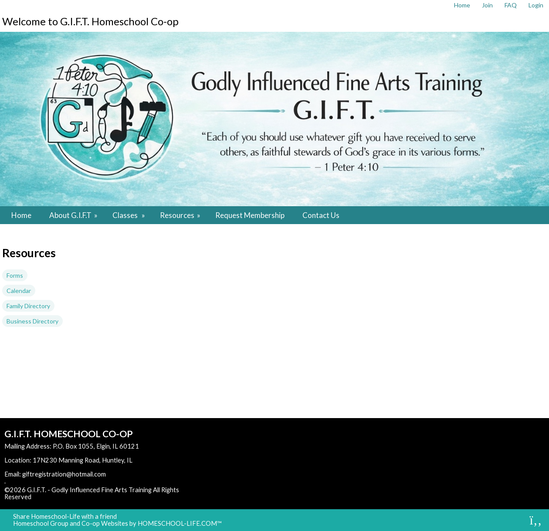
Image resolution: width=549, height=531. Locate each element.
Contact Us (320, 215)
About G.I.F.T (74, 215)
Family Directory (28, 306)
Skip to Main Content (69, 496)
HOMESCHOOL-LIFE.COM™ (180, 523)
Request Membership (250, 215)
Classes (129, 215)
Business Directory (32, 321)
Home (21, 215)
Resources (181, 215)
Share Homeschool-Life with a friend (65, 516)
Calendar (19, 290)
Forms (15, 275)
